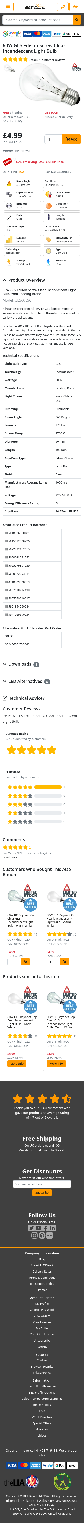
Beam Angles (42, 1405)
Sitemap (42, 1290)
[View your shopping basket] (75, 6)
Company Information (42, 1253)
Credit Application (42, 1334)
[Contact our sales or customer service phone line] (63, 6)
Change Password (42, 1310)
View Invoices (42, 1322)
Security (42, 1354)
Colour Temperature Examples (42, 1399)
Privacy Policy (42, 1372)
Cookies (42, 1360)
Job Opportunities (42, 1284)
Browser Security (42, 1366)
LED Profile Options (42, 1392)
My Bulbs (42, 1328)
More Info (17, 1063)
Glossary (42, 1429)
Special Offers (42, 1423)
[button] (77, 924)
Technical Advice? (24, 698)
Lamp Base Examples (42, 1386)
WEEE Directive (42, 1417)
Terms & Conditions (42, 1277)
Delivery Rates (42, 1271)
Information (42, 1380)
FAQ (42, 1411)
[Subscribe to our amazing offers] (42, 1184)
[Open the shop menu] (8, 6)
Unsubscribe (42, 1340)
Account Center (42, 1298)
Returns (42, 1346)
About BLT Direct (42, 1265)
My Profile (42, 1303)
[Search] (77, 20)
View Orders (42, 1316)
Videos (42, 1435)
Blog (42, 1259)
